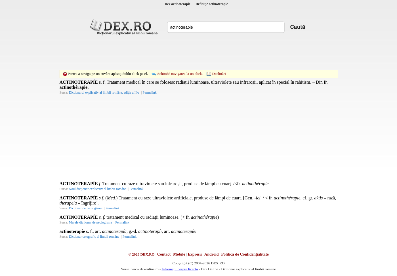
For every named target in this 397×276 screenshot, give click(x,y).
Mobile (179, 254)
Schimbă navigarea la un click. (180, 73)
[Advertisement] (198, 52)
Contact (164, 254)
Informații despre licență (179, 269)
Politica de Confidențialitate (245, 254)
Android (211, 254)
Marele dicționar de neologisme (90, 222)
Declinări (219, 73)
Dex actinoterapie (177, 4)
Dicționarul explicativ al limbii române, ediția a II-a (104, 92)
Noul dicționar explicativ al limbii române (97, 189)
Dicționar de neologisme (85, 208)
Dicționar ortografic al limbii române (94, 237)
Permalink (149, 92)
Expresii (195, 254)
